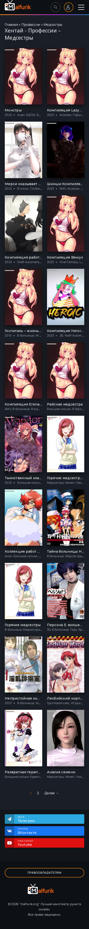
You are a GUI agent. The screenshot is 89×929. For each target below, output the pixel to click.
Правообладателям (44, 873)
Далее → (51, 793)
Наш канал (49, 843)
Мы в (49, 819)
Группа (49, 831)
